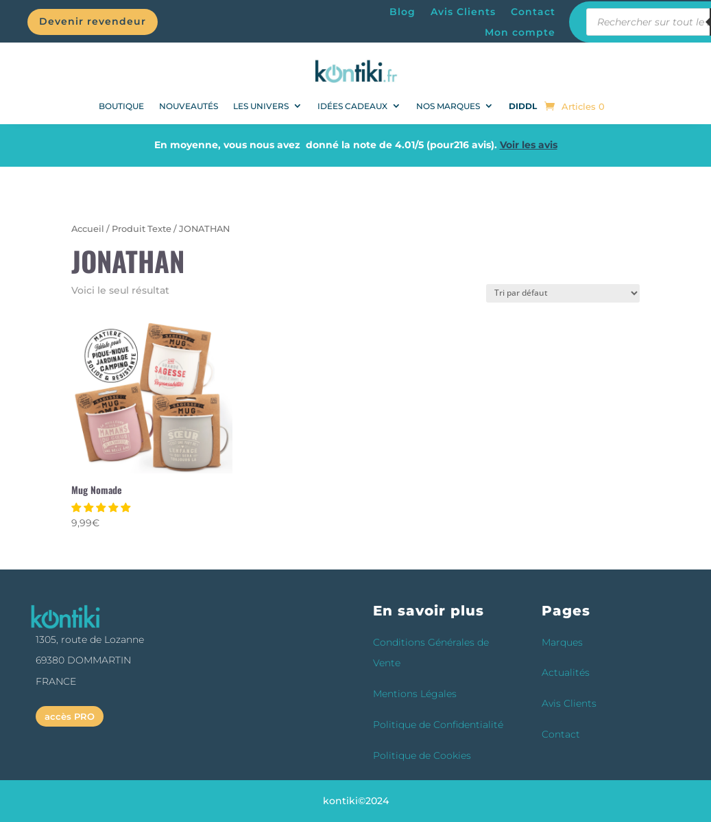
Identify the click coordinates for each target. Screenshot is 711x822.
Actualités (566, 672)
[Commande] (563, 293)
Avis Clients (463, 12)
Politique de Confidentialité (438, 724)
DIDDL (523, 106)
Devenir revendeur (92, 21)
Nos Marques (448, 106)
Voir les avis (528, 145)
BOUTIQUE (121, 106)
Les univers (261, 106)
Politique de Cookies (422, 755)
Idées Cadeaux (352, 106)
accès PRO (70, 716)
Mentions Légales (415, 694)
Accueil (87, 229)
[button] (102, 508)
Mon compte (520, 32)
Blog (402, 12)
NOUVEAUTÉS (188, 106)
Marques (562, 642)
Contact (533, 12)
